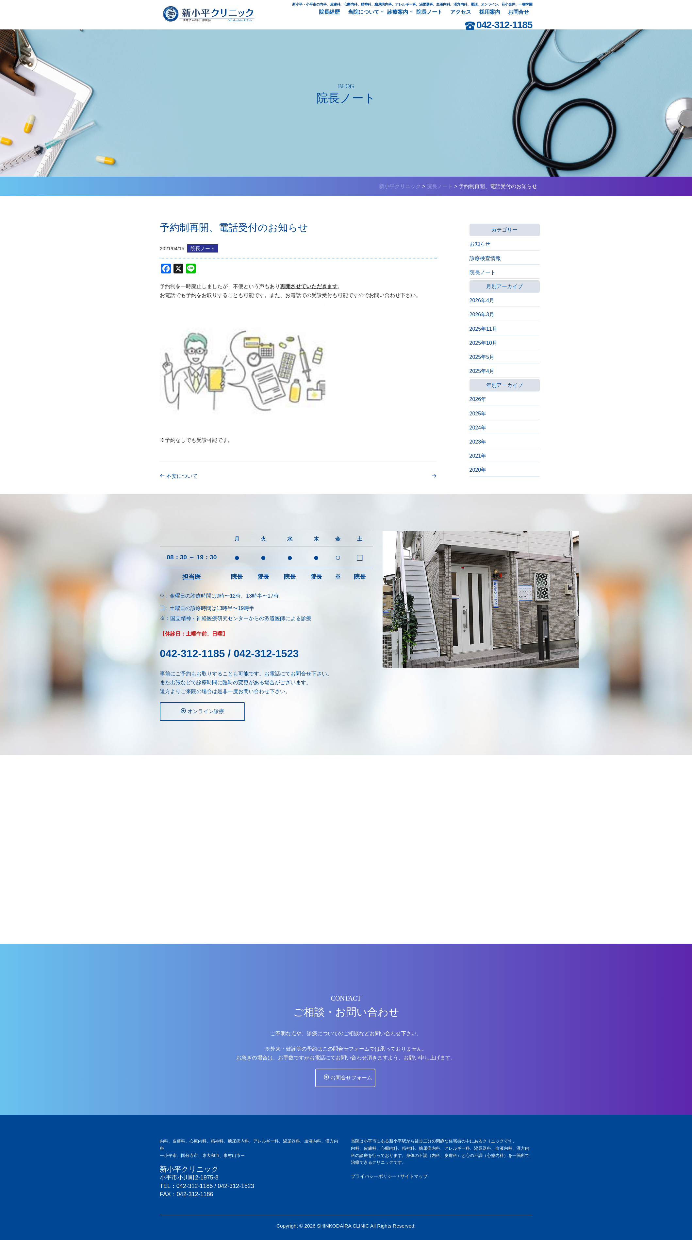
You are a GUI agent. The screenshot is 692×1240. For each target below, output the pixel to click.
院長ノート (483, 272)
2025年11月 (483, 329)
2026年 (478, 399)
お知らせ (480, 244)
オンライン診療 (188, 711)
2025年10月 (483, 343)
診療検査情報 (485, 258)
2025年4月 (482, 371)
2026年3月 (482, 314)
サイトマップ (414, 1176)
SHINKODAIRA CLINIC (343, 1226)
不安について (187, 476)
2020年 (478, 470)
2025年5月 (482, 357)
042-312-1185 (504, 24)
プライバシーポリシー (374, 1176)
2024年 (478, 427)
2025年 (478, 413)
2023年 (478, 442)
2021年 (478, 456)
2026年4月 (482, 300)
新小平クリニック (189, 1169)
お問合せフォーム (347, 1089)
